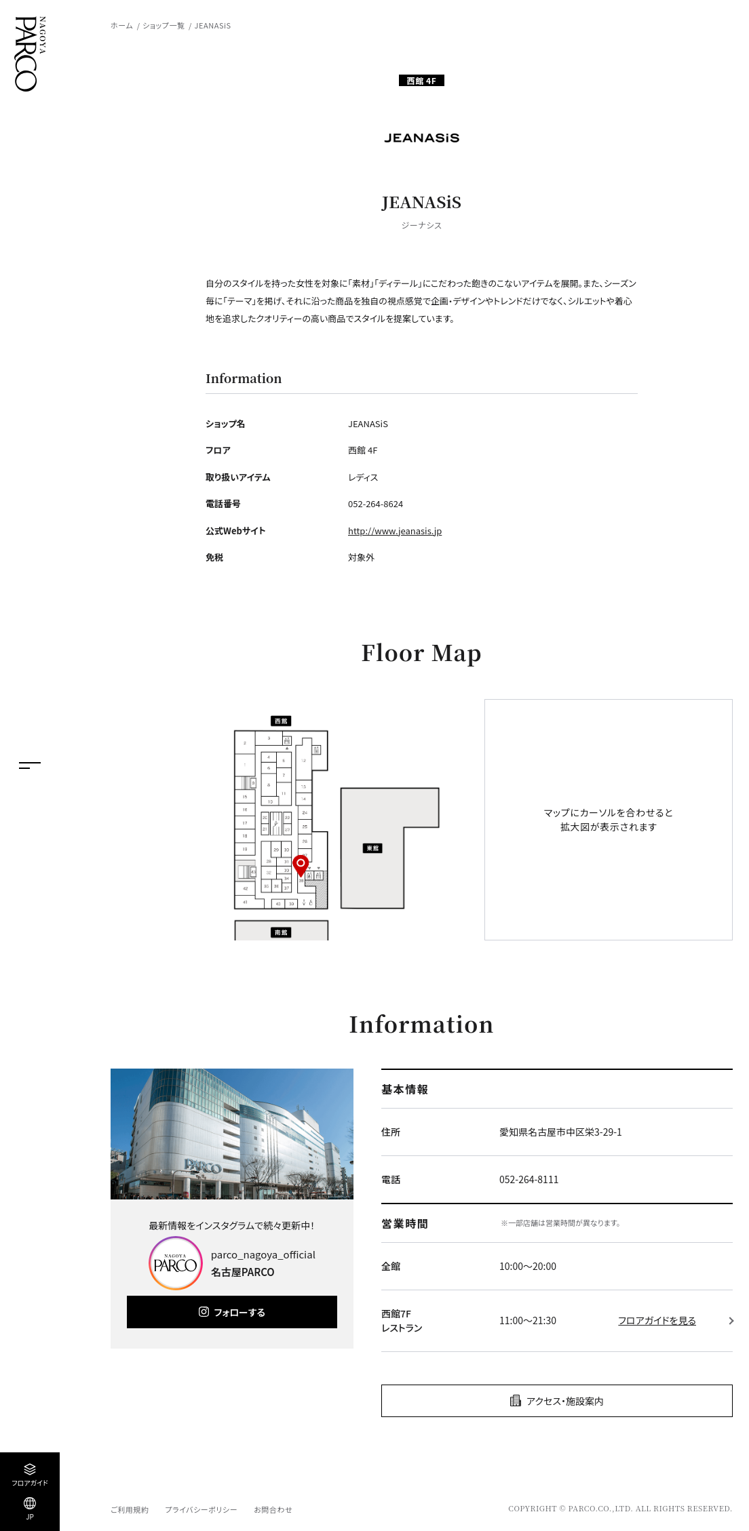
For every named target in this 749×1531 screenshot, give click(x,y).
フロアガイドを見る (657, 1320)
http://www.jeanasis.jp (395, 530)
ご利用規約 (130, 1509)
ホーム (122, 25)
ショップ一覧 (163, 25)
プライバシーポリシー (201, 1509)
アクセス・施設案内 (565, 1401)
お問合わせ (273, 1509)
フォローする (239, 1312)
